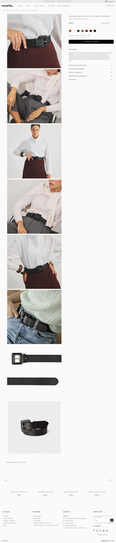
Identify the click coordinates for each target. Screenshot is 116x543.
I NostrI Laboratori (8, 518)
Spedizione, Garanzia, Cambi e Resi (42, 523)
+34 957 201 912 (69, 520)
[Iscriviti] (111, 520)
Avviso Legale (37, 520)
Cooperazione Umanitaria (9, 523)
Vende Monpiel (37, 516)
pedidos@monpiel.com (70, 525)
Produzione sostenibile (9, 520)
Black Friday (37, 518)
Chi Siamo (5, 516)
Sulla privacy (111, 522)
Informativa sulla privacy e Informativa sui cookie (46, 525)
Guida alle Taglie (105, 22)
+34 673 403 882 (69, 523)
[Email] (101, 520)
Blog (4, 525)
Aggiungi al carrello (91, 41)
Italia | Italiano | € (110, 1)
